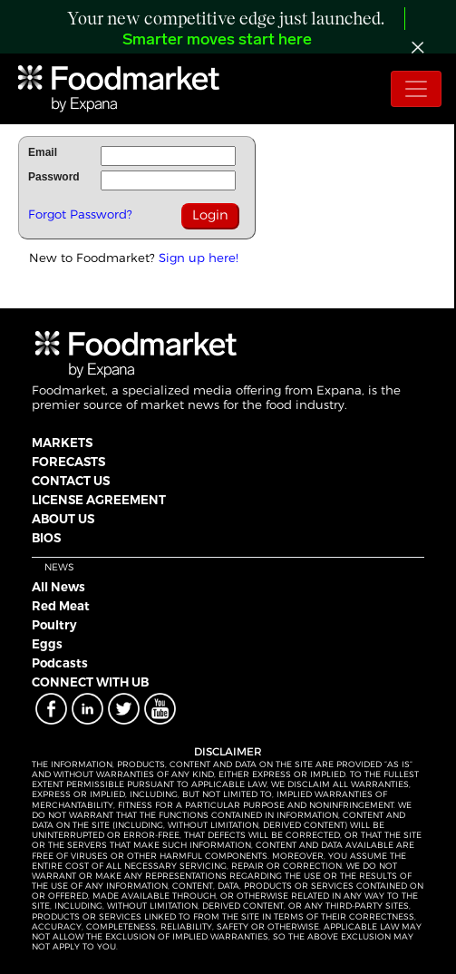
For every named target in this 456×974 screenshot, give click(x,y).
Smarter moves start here (217, 40)
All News (58, 587)
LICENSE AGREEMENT (99, 499)
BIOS (46, 538)
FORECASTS (68, 461)
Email (42, 152)
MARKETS (62, 442)
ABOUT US (63, 518)
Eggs (47, 644)
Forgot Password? (80, 214)
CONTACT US (71, 480)
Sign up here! (198, 257)
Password (54, 176)
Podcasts (60, 663)
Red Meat (61, 606)
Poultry (54, 625)
